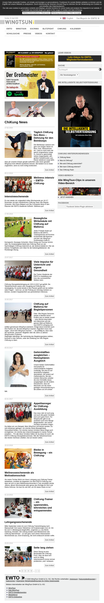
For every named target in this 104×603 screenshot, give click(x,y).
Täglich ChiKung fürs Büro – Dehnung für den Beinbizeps (43, 136)
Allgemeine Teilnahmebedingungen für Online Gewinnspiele (37, 581)
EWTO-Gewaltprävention (17, 592)
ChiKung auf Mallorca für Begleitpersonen (43, 307)
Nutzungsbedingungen (87, 579)
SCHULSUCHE (13, 33)
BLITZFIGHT (48, 29)
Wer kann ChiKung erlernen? (70, 167)
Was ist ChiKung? (66, 160)
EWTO (9, 29)
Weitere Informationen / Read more (36, 13)
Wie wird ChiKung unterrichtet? (71, 164)
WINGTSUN (21, 29)
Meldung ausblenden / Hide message (66, 13)
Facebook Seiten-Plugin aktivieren (80, 207)
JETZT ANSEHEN (66, 197)
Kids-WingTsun (13, 590)
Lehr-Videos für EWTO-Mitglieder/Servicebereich (80, 58)
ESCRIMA (34, 29)
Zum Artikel (49, 170)
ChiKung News (65, 157)
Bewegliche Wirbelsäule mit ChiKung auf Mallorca (43, 222)
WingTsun (12, 588)
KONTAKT (50, 33)
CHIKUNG (61, 29)
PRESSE (27, 33)
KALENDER (75, 29)
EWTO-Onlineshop (15, 597)
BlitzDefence (12, 595)
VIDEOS (38, 33)
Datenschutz (10, 581)
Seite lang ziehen (43, 547)
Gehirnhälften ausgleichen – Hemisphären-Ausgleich (42, 356)
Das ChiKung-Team (67, 170)
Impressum (74, 579)
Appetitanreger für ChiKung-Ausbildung (42, 406)
